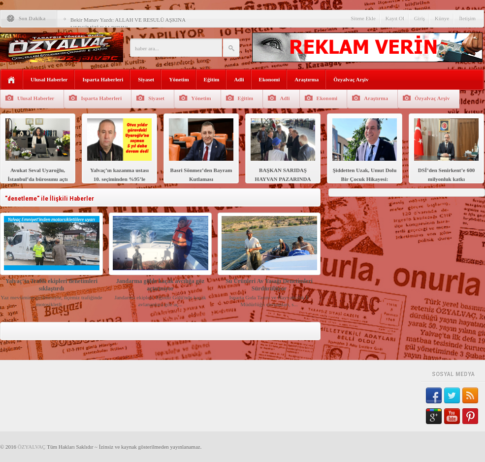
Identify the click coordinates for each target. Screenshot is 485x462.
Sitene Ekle (363, 18)
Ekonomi (269, 79)
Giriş (419, 18)
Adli (239, 79)
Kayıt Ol (395, 18)
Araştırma (306, 79)
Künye (442, 18)
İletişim (467, 18)
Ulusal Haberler (49, 79)
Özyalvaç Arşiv (350, 79)
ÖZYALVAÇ (32, 447)
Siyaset (146, 79)
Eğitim (212, 79)
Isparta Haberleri (102, 79)
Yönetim (179, 79)
